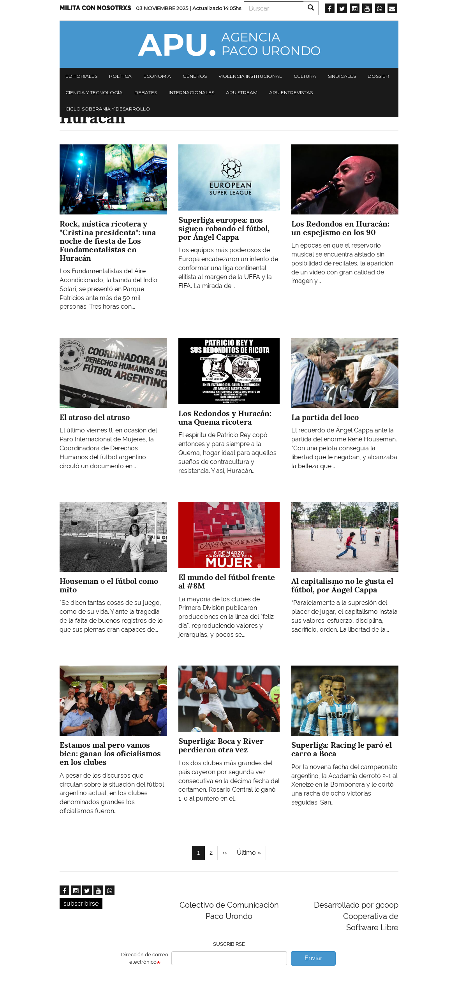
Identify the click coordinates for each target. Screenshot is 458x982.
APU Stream (241, 92)
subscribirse (81, 903)
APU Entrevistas (291, 92)
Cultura (305, 76)
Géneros (195, 76)
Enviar (313, 958)
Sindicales (342, 76)
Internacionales (191, 92)
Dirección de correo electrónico (144, 958)
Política (120, 76)
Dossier (378, 76)
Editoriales (81, 76)
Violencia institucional (250, 76)
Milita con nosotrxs (95, 8)
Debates (145, 92)
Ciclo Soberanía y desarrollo (107, 109)
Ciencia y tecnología (94, 92)
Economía (157, 76)
